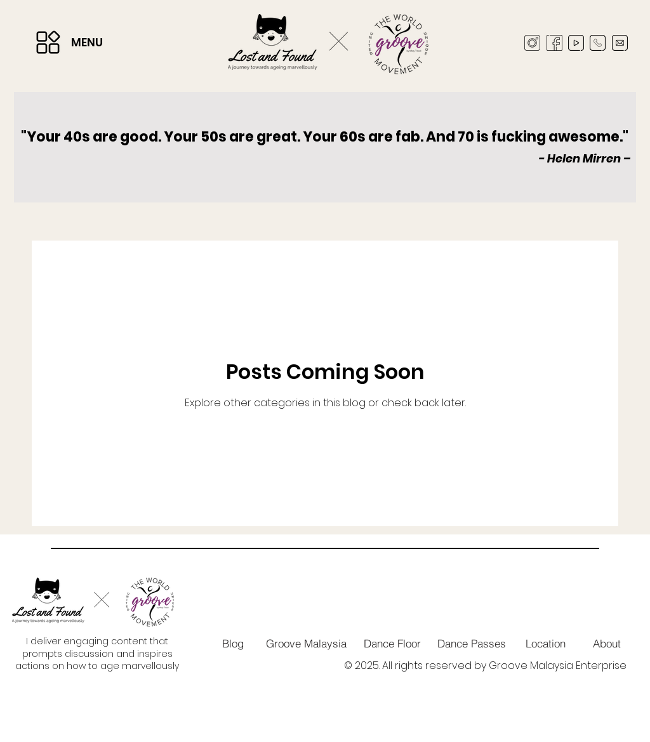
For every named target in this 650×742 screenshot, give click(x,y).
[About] (607, 643)
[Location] (546, 643)
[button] (48, 42)
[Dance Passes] (472, 643)
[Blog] (233, 643)
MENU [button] (87, 42)
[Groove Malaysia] (306, 643)
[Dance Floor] (392, 643)
